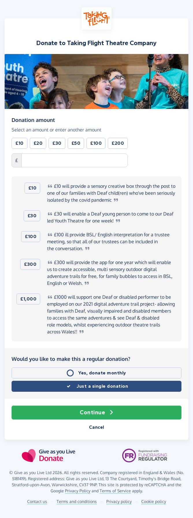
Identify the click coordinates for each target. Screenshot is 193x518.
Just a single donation (102, 386)
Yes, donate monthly (102, 373)
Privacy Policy (77, 490)
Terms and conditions (77, 501)
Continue (96, 412)
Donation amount (33, 119)
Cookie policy (153, 501)
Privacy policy (119, 501)
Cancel (96, 427)
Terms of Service (115, 490)
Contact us (37, 501)
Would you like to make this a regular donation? (71, 359)
